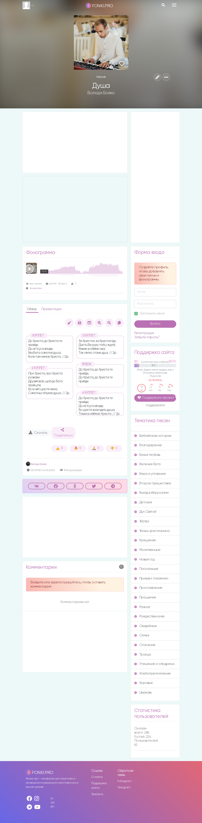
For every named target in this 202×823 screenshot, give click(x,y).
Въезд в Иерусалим (151, 492)
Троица (142, 654)
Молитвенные (147, 550)
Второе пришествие (152, 483)
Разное (142, 607)
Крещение (145, 540)
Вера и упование (150, 473)
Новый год (144, 559)
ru (51, 798)
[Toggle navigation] (174, 5)
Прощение (145, 597)
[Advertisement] (74, 142)
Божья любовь (147, 454)
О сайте (97, 777)
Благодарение (148, 445)
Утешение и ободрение (155, 664)
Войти (155, 324)
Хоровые (143, 683)
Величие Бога (147, 464)
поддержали (155, 406)
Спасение (144, 645)
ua (52, 802)
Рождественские (149, 616)
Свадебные (145, 626)
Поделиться (63, 432)
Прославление (148, 587)
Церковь (143, 692)
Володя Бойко (101, 93)
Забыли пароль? (147, 337)
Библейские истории (152, 435)
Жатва (141, 521)
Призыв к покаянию (151, 578)
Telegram (124, 787)
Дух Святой (145, 511)
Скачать (38, 433)
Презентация (51, 309)
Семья (141, 635)
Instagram (124, 781)
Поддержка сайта (99, 785)
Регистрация (144, 333)
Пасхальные (146, 568)
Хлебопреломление (152, 673)
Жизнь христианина (152, 531)
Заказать (97, 794)
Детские (143, 502)
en (52, 806)
